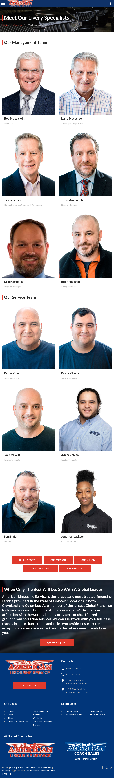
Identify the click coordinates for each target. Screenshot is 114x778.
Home (5, 25)
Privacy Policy (16, 767)
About (11, 718)
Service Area (96, 711)
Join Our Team (75, 568)
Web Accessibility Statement (38, 767)
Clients (36, 714)
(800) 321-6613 (73, 668)
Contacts (37, 718)
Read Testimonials (73, 714)
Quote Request (57, 642)
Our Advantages (40, 568)
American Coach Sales (18, 721)
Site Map (6, 770)
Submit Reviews (97, 714)
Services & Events (41, 711)
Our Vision (88, 560)
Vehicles (11, 714)
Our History (27, 560)
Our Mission (58, 560)
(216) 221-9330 (73, 674)
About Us (17, 25)
